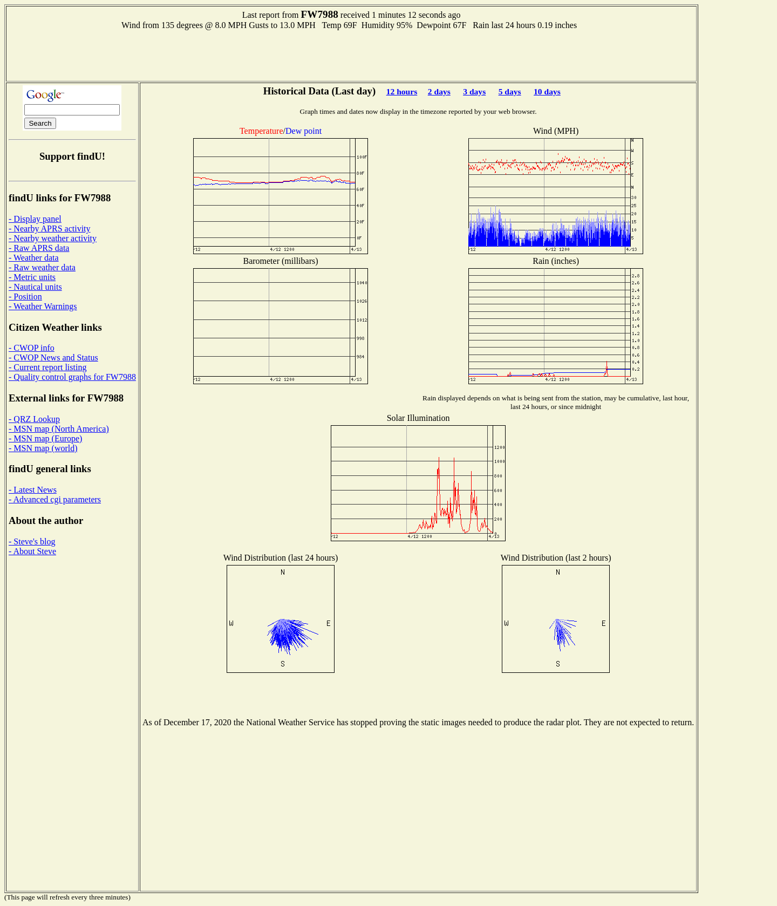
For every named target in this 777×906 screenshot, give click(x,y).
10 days (547, 91)
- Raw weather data (42, 267)
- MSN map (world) (43, 448)
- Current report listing (47, 367)
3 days (474, 91)
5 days (510, 91)
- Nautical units (35, 286)
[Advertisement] (351, 54)
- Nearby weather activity (53, 238)
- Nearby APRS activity (50, 228)
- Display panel (35, 218)
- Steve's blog (32, 541)
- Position (25, 296)
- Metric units (32, 277)
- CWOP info (31, 347)
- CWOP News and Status (53, 357)
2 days (439, 91)
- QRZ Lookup (34, 419)
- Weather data (34, 257)
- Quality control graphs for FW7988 (72, 377)
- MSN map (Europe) (45, 438)
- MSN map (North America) (59, 428)
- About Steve (32, 551)
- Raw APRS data (39, 248)
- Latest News (33, 489)
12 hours (402, 91)
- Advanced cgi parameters (55, 499)
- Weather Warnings (43, 306)
